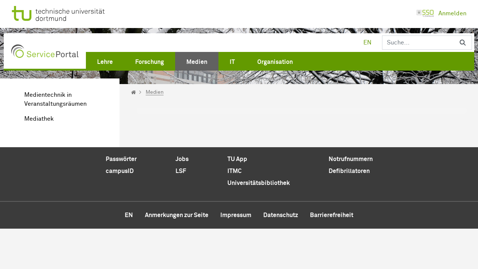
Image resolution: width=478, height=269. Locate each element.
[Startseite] (133, 92)
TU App (237, 159)
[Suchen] (418, 42)
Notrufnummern (351, 159)
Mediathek (39, 119)
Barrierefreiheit (331, 215)
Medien (155, 92)
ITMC (234, 171)
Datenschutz (280, 215)
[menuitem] (105, 61)
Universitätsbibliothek (258, 183)
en (367, 43)
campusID (120, 171)
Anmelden (441, 13)
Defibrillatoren (349, 171)
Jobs (182, 159)
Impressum (235, 215)
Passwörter (121, 159)
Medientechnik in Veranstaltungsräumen (55, 99)
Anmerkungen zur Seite (176, 215)
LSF (181, 171)
